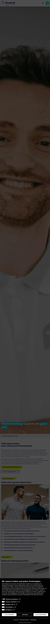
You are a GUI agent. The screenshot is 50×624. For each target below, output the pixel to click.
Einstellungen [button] (33, 619)
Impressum (16, 619)
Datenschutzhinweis (24, 619)
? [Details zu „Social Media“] (15, 607)
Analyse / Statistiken (11, 601)
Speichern (25, 614)
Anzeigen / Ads (10, 604)
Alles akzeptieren (41, 614)
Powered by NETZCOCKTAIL (25, 622)
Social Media (9, 607)
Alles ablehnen (9, 614)
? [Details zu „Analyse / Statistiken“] (19, 601)
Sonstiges (8, 609)
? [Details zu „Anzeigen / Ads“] (16, 604)
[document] (25, 589)
